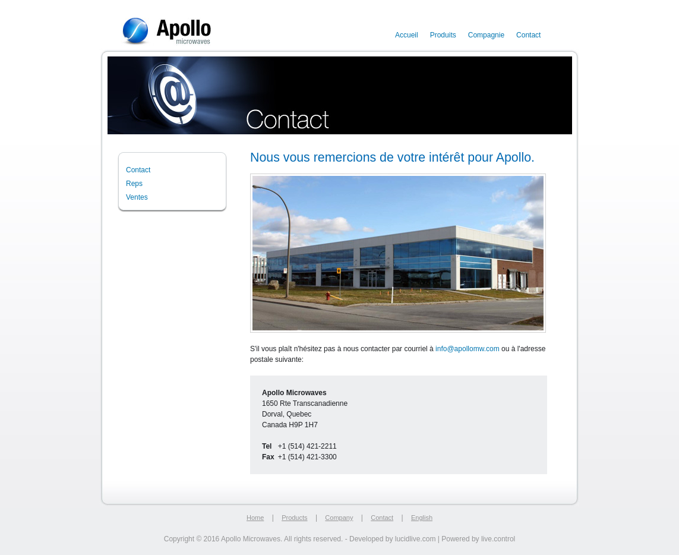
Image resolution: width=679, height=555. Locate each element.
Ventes (137, 197)
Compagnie (486, 35)
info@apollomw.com (467, 349)
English (421, 517)
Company (339, 517)
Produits (443, 35)
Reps (134, 183)
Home (255, 517)
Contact (528, 35)
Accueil (406, 35)
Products (294, 517)
